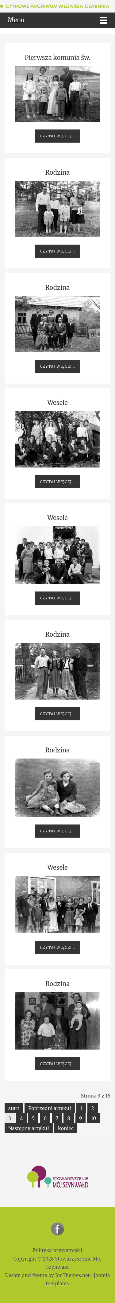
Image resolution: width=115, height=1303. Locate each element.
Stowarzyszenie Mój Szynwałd (57, 1229)
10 (93, 1118)
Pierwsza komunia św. (57, 57)
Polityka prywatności (57, 1250)
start (13, 1108)
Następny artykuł (28, 1128)
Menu (16, 20)
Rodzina (57, 172)
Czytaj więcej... (57, 136)
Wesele (57, 402)
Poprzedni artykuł (49, 1108)
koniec (66, 1128)
